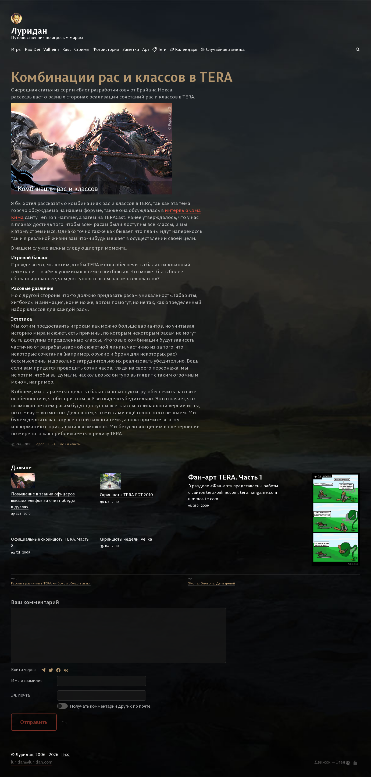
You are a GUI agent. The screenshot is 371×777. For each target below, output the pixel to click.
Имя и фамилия (26, 680)
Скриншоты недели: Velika (126, 539)
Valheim (51, 49)
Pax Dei (32, 49)
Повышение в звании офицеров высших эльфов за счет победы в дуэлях (43, 500)
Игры (16, 49)
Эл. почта (20, 695)
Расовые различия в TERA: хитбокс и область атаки (51, 583)
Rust (66, 49)
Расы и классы (70, 444)
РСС (66, 755)
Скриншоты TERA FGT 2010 (126, 495)
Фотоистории (105, 49)
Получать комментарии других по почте (104, 706)
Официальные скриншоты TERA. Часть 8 (50, 542)
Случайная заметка (223, 49)
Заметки (130, 49)
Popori (40, 444)
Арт (145, 49)
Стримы (81, 49)
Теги (159, 49)
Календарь (183, 49)
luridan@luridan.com (31, 762)
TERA (51, 444)
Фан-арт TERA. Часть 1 (225, 477)
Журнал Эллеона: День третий (211, 583)
